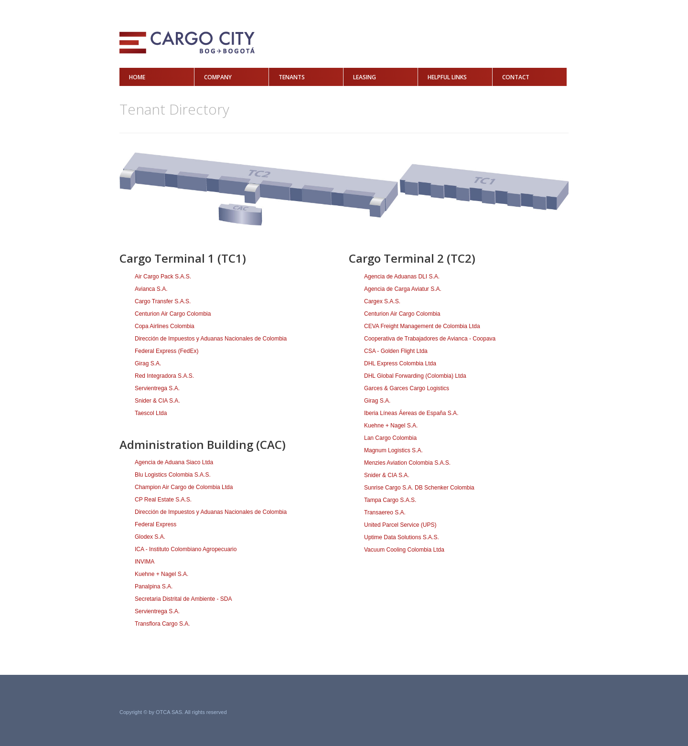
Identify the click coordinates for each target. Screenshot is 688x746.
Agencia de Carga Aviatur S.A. (402, 289)
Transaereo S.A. (385, 512)
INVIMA (144, 561)
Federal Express (155, 524)
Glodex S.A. (150, 536)
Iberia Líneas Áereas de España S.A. (411, 413)
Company (218, 77)
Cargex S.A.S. (382, 301)
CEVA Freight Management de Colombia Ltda (422, 326)
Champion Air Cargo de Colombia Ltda (184, 487)
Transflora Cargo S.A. (162, 623)
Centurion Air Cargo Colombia (173, 313)
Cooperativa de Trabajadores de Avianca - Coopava (429, 338)
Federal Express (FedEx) (166, 351)
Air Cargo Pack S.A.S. (163, 276)
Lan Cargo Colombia (390, 438)
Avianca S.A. (151, 289)
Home (137, 77)
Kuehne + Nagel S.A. (161, 574)
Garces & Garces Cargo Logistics (406, 388)
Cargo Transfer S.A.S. (163, 301)
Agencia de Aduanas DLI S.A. (402, 276)
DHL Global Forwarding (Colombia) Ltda (415, 376)
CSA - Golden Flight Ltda (396, 351)
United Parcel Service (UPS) (400, 525)
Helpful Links (447, 77)
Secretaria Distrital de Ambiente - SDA (183, 599)
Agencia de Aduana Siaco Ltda (174, 462)
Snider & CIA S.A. (157, 400)
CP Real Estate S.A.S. (163, 499)
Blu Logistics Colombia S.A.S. (173, 474)
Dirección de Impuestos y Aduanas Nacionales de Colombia (211, 338)
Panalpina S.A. (153, 586)
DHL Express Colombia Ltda (400, 363)
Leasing (364, 77)
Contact (515, 77)
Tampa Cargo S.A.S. (390, 500)
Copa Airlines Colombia (164, 326)
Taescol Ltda (151, 413)
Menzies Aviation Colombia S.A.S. (407, 462)
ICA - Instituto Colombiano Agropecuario (185, 549)
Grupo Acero (541, 713)
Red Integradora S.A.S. (164, 376)
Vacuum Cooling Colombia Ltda (404, 549)
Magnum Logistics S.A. (393, 450)
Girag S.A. (148, 363)
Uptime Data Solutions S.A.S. (401, 537)
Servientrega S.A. (157, 388)
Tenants (292, 77)
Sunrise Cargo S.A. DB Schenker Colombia (419, 487)
